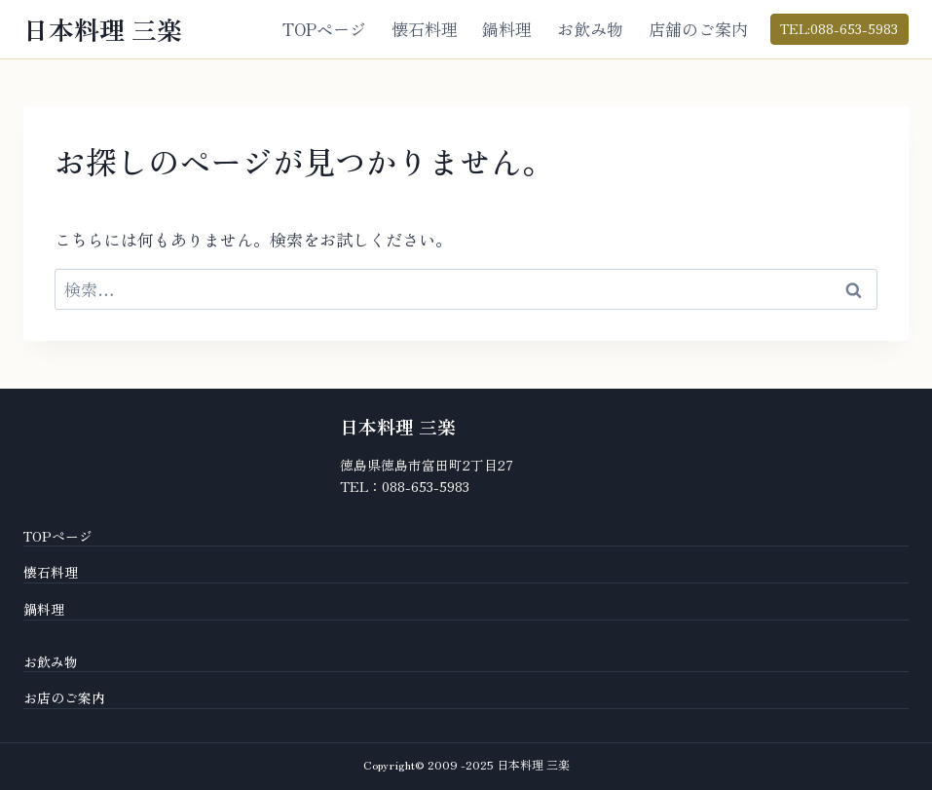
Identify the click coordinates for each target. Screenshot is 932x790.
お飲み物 (590, 29)
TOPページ (324, 29)
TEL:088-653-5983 (839, 28)
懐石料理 (424, 29)
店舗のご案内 (698, 29)
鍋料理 (507, 29)
